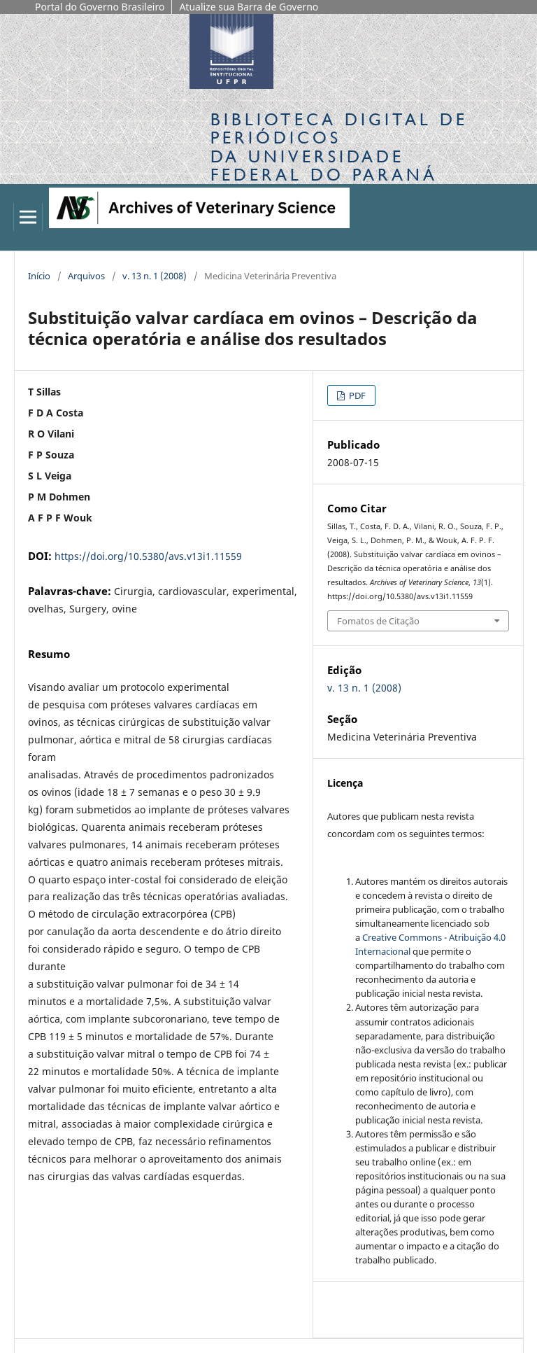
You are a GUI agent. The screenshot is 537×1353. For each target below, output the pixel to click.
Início (39, 275)
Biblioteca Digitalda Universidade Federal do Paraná (339, 147)
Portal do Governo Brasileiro (99, 6)
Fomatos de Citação (378, 621)
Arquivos (86, 275)
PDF (356, 395)
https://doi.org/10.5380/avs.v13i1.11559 (148, 556)
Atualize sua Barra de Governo (248, 6)
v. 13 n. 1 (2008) (154, 275)
